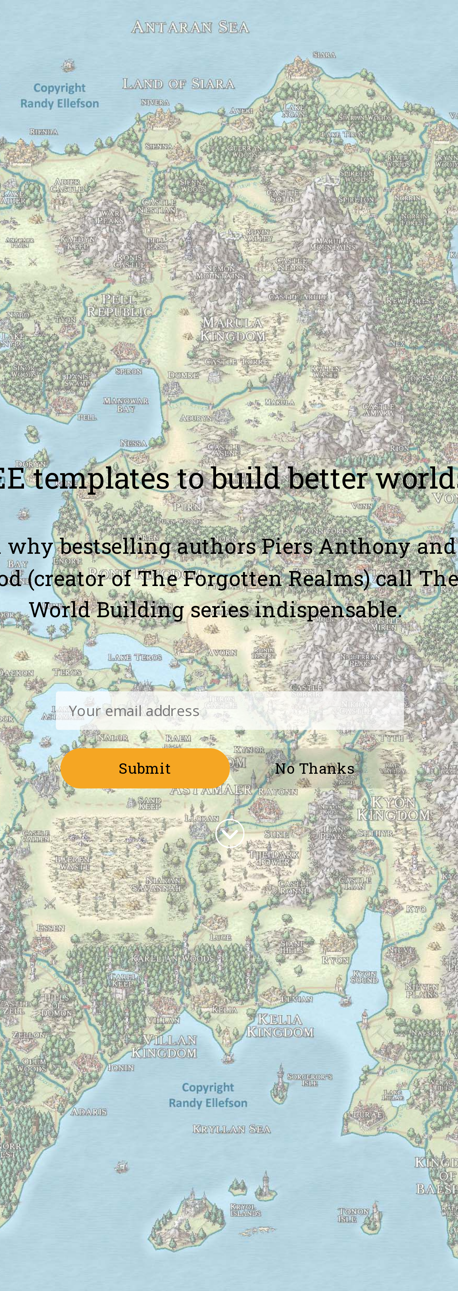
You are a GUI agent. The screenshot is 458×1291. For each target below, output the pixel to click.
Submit (145, 768)
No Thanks (315, 768)
